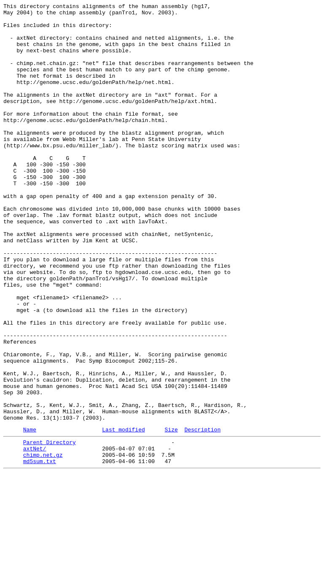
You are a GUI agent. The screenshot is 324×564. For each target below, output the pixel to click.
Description (202, 514)
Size (171, 514)
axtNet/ (34, 536)
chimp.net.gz (43, 543)
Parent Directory (49, 528)
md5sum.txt (39, 551)
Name (29, 514)
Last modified (123, 514)
